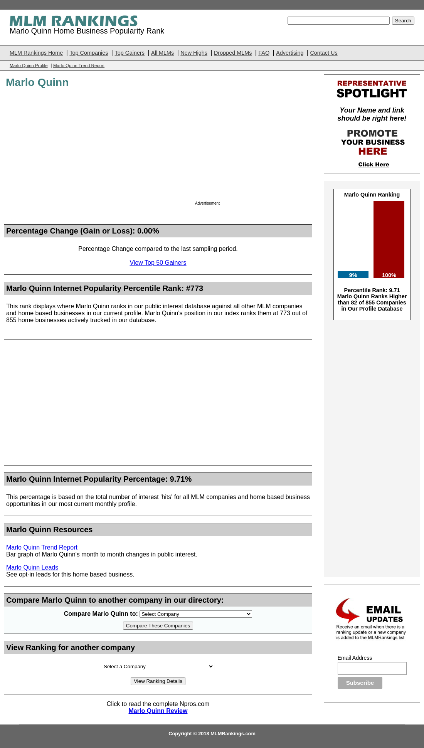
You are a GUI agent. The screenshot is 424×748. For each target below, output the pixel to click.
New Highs (193, 53)
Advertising (289, 53)
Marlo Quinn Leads (32, 567)
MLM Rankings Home (36, 53)
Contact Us (323, 53)
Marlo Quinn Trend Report (78, 65)
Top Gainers (129, 53)
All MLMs (162, 53)
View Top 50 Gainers (158, 262)
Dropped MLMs (233, 53)
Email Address (355, 658)
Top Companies (88, 53)
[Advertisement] (252, 147)
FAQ (263, 53)
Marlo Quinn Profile (29, 65)
